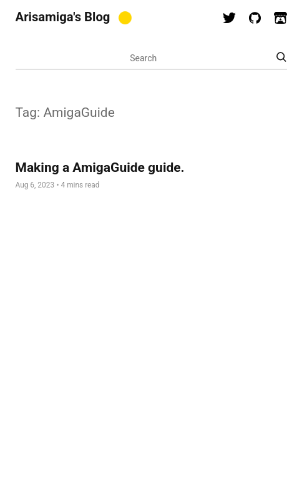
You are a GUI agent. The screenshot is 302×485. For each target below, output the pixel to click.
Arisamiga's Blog (63, 16)
